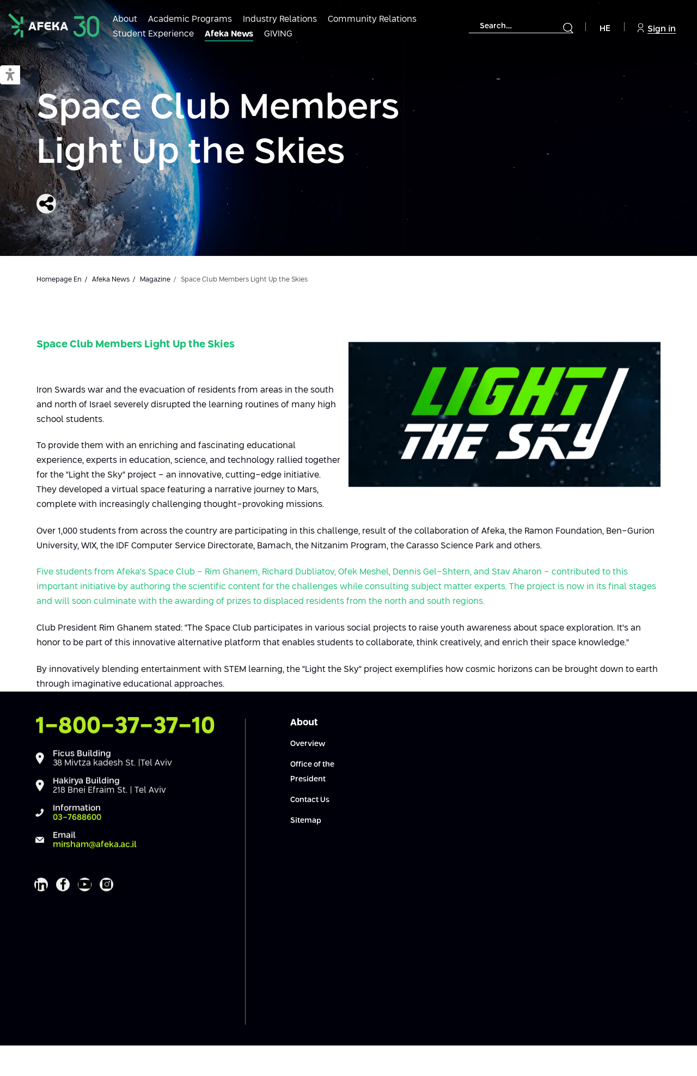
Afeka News (229, 34)
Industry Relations (280, 19)
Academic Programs (190, 19)
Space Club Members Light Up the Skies (217, 131)
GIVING (278, 34)
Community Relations (372, 19)
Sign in (657, 28)
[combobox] (521, 26)
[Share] (46, 203)
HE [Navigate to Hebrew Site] (605, 29)
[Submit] (568, 27)
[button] (10, 75)
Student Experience (153, 34)
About (125, 19)
